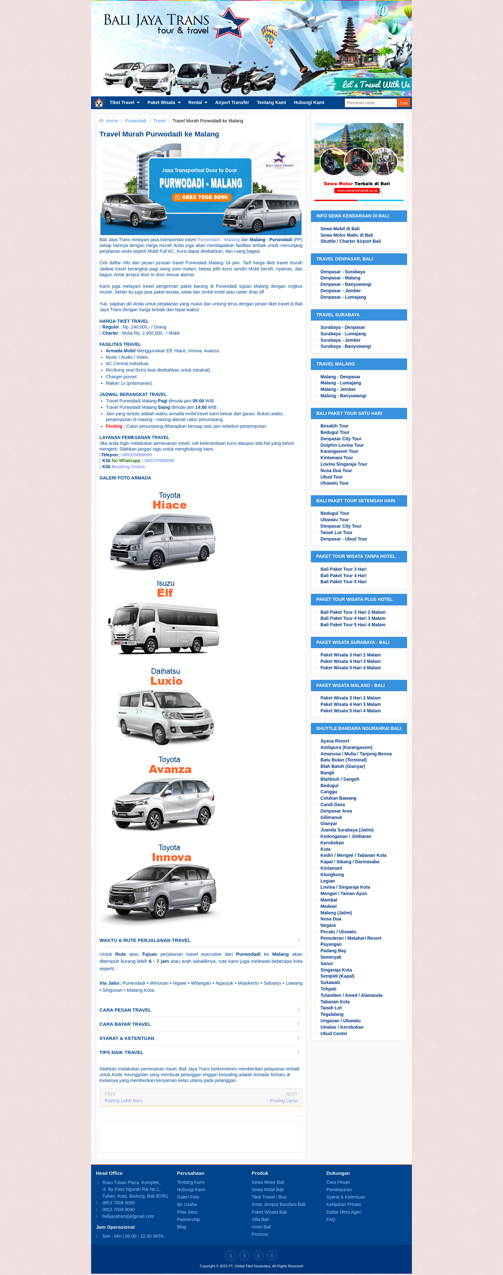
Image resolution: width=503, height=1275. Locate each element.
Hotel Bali (261, 1226)
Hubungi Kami (309, 102)
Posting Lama (283, 1100)
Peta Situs (187, 1212)
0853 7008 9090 (118, 1202)
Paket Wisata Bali (269, 1212)
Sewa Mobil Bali (268, 1189)
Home (99, 102)
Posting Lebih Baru (123, 1100)
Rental (195, 102)
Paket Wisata (161, 102)
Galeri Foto (188, 1197)
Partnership (188, 1219)
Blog (181, 1226)
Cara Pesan (338, 1182)
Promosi (260, 1234)
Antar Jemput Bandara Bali (278, 1204)
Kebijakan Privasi (343, 1204)
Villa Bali (260, 1219)
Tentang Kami (271, 102)
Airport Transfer (232, 102)
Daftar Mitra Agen (343, 1212)
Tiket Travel (122, 102)
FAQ (330, 1219)
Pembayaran (339, 1189)
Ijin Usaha (187, 1204)
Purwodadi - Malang (218, 239)
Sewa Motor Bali (268, 1182)
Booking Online (128, 466)
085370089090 (137, 454)
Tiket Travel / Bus (269, 1197)
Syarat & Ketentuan (345, 1197)
